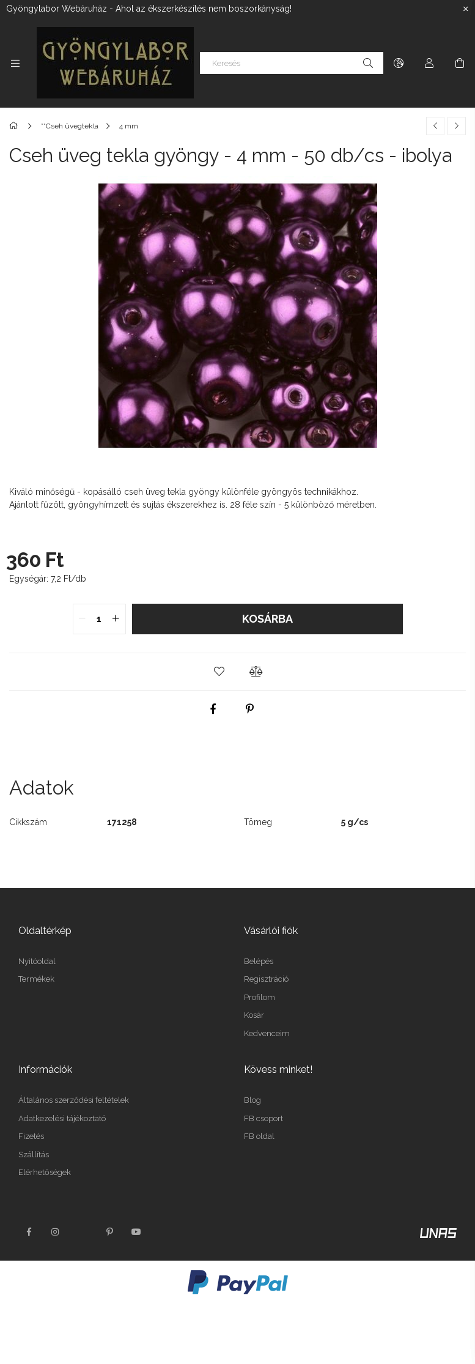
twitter (82, 1231)
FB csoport (263, 1118)
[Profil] (429, 63)
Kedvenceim (267, 1033)
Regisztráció (266, 979)
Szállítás (33, 1154)
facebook (28, 1231)
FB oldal (259, 1136)
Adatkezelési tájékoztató (62, 1118)
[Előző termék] (435, 126)
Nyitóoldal (37, 961)
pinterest (109, 1231)
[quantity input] (99, 619)
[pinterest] (249, 709)
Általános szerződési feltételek (73, 1100)
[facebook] (213, 709)
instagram (55, 1231)
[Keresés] (291, 63)
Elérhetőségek (44, 1172)
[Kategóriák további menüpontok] (15, 63)
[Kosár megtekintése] (459, 63)
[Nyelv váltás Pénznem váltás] (398, 63)
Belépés (258, 961)
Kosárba (267, 618)
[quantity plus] (116, 619)
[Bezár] (466, 9)
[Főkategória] (15, 126)
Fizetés (31, 1136)
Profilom (259, 997)
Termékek (36, 979)
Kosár (254, 1015)
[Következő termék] (456, 126)
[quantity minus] (82, 619)
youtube (136, 1231)
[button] (219, 671)
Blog (252, 1100)
